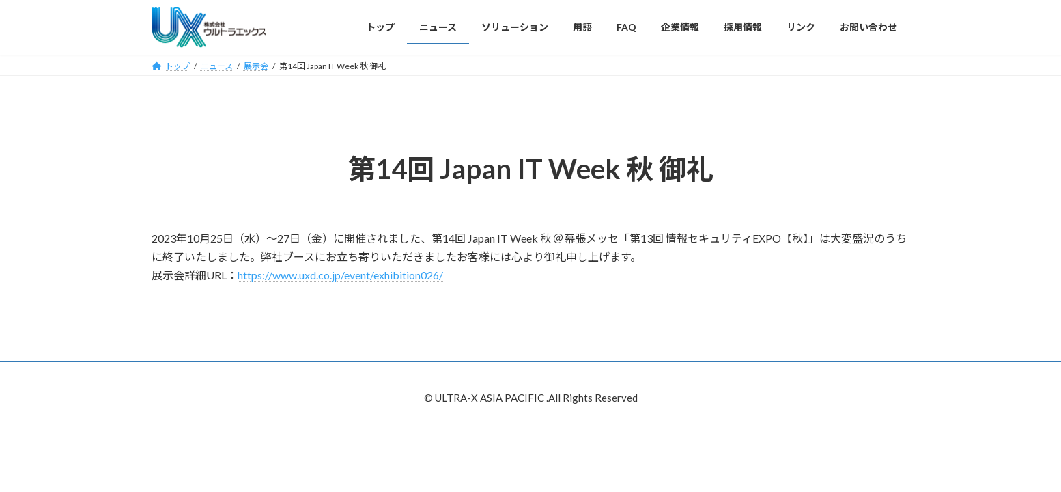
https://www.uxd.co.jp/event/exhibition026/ (340, 275)
